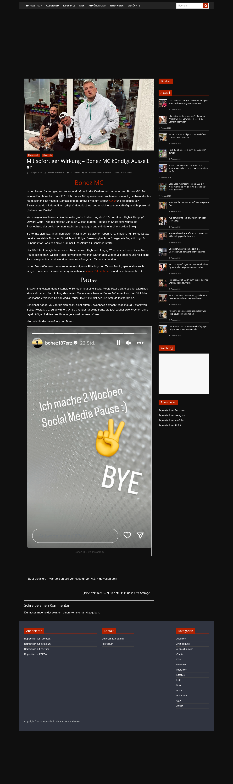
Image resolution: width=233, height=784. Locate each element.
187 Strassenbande (93, 173)
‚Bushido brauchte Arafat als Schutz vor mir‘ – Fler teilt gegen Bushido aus (188, 235)
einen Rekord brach (98, 271)
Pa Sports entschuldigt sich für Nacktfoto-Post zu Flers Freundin (187, 136)
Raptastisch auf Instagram (172, 415)
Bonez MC (107, 173)
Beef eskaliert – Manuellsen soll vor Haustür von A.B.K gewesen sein (70, 578)
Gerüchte (134, 5)
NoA (178, 685)
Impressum (107, 644)
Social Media (126, 173)
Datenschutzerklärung (113, 638)
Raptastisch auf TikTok (170, 425)
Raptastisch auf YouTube (171, 420)
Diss (82, 5)
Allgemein (52, 5)
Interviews (117, 5)
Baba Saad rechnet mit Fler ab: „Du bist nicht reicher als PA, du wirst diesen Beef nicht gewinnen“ (187, 187)
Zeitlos (179, 706)
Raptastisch (34, 5)
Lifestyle (69, 5)
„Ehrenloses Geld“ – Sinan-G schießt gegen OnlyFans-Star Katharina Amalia (188, 328)
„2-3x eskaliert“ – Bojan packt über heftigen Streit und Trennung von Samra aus (188, 102)
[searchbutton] (205, 5)
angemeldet (44, 612)
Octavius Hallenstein (55, 173)
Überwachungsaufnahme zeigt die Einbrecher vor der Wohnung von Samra (187, 250)
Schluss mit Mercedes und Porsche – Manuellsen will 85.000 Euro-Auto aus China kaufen (188, 168)
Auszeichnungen (184, 649)
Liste (178, 680)
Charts (179, 654)
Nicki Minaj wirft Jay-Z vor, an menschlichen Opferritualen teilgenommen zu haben (188, 266)
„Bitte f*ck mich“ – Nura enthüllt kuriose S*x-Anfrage (118, 593)
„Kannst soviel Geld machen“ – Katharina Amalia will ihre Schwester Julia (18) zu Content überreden (187, 119)
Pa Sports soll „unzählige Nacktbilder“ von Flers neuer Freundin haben (187, 312)
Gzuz (112, 200)
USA (178, 700)
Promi (179, 690)
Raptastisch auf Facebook (172, 410)
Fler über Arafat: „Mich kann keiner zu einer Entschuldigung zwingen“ (188, 281)
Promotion (181, 695)
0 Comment (73, 173)
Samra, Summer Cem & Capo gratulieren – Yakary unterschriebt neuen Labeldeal (188, 297)
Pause (116, 173)
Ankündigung (97, 5)
